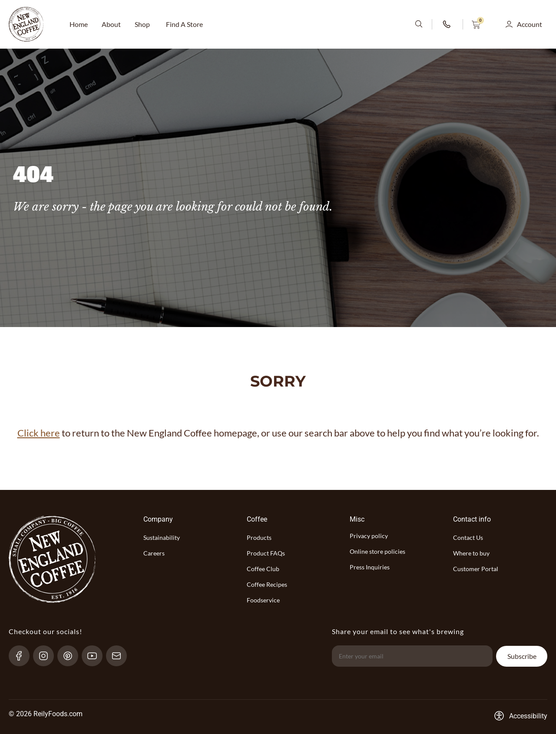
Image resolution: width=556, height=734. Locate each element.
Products (259, 537)
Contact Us (468, 537)
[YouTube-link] (96, 655)
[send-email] (120, 655)
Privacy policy (369, 535)
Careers (154, 553)
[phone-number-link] (447, 24)
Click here (38, 433)
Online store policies (377, 551)
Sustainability (161, 537)
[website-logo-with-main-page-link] (26, 24)
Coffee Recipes (267, 584)
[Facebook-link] (23, 655)
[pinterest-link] (71, 655)
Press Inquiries (370, 567)
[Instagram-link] (47, 655)
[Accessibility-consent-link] (520, 716)
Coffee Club (263, 568)
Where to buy (471, 553)
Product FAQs (266, 553)
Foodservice (263, 600)
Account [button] (529, 24)
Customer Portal (475, 568)
